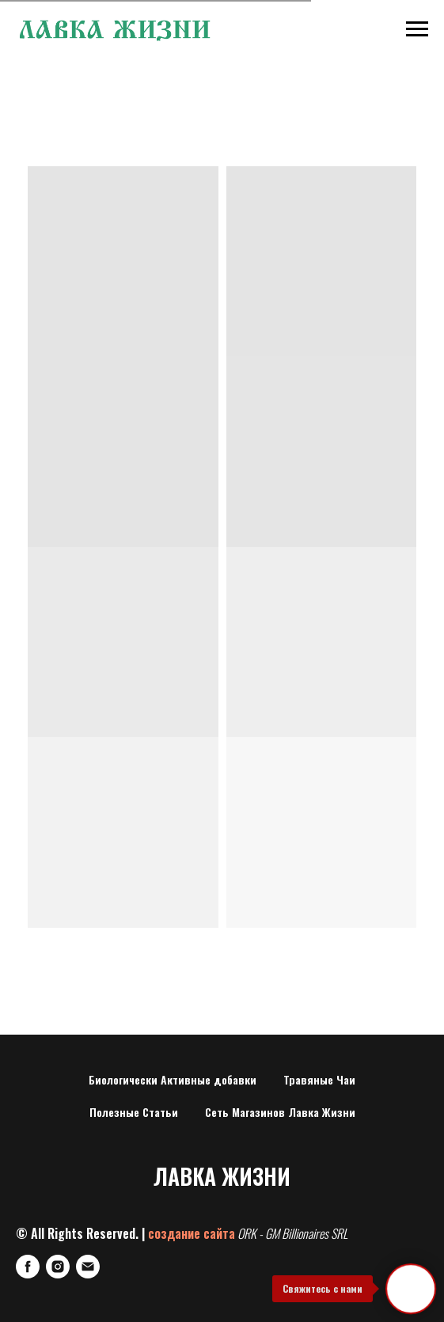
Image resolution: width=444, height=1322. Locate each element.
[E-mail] (88, 1266)
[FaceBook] (28, 1266)
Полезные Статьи (133, 1112)
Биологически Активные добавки (172, 1079)
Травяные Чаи (319, 1079)
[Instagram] (58, 1266)
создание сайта (191, 1233)
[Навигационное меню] (417, 29)
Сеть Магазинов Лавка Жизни (280, 1112)
